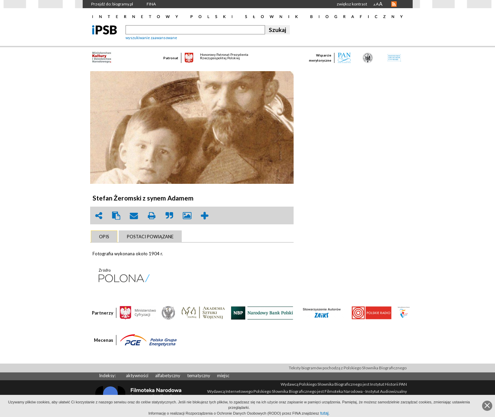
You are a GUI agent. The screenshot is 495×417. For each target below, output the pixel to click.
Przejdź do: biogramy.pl (112, 3)
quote (169, 215)
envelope (134, 215)
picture (187, 215)
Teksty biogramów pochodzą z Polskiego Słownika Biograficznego (348, 367)
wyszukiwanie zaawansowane (151, 37)
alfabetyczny (167, 375)
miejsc (223, 375)
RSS (394, 4)
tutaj (324, 413)
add (204, 215)
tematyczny (198, 375)
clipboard (116, 215)
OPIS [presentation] (104, 236)
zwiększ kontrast (352, 3)
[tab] (104, 236)
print (151, 215)
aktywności (137, 375)
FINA (151, 3)
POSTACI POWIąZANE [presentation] (150, 236)
